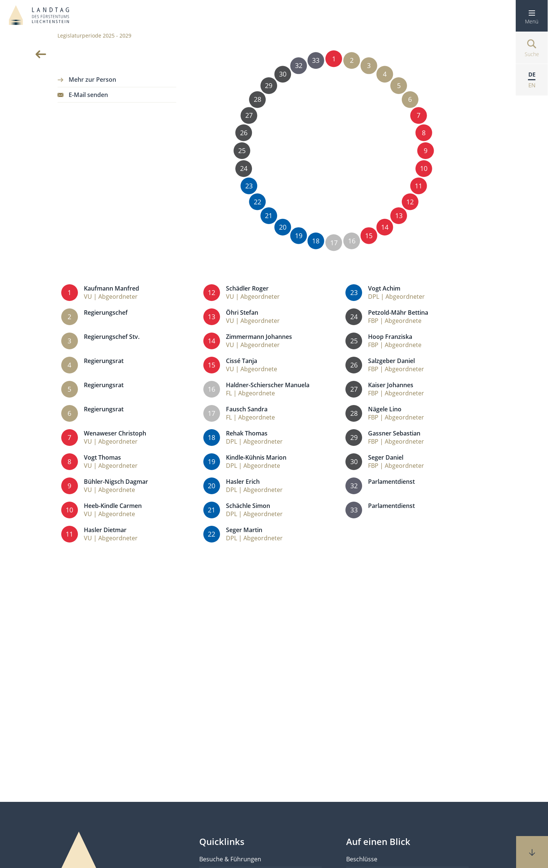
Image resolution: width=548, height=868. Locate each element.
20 (282, 226)
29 (268, 85)
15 (369, 235)
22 (257, 201)
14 (385, 226)
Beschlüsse (361, 859)
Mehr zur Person (92, 79)
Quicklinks (222, 841)
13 (398, 215)
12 (410, 201)
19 (298, 235)
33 (316, 60)
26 (243, 132)
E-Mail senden (88, 95)
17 (333, 242)
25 (242, 150)
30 (282, 74)
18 (316, 240)
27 (248, 115)
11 (418, 185)
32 (298, 65)
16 (351, 240)
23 (248, 185)
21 (268, 215)
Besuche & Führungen (230, 859)
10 (423, 168)
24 (243, 168)
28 (257, 99)
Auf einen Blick (378, 841)
